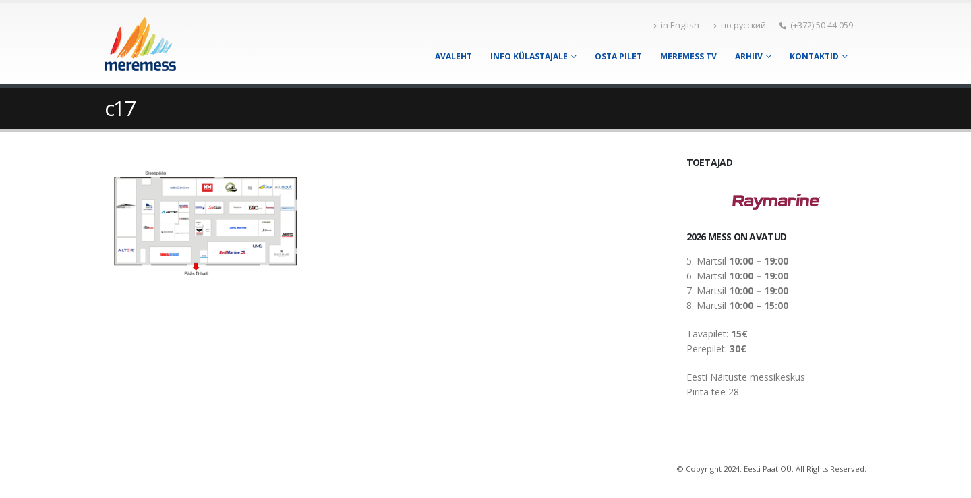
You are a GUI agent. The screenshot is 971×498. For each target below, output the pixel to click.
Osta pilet (618, 56)
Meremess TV (688, 56)
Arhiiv (749, 56)
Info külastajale (529, 56)
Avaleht (453, 56)
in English (676, 25)
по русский (739, 25)
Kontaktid (814, 56)
